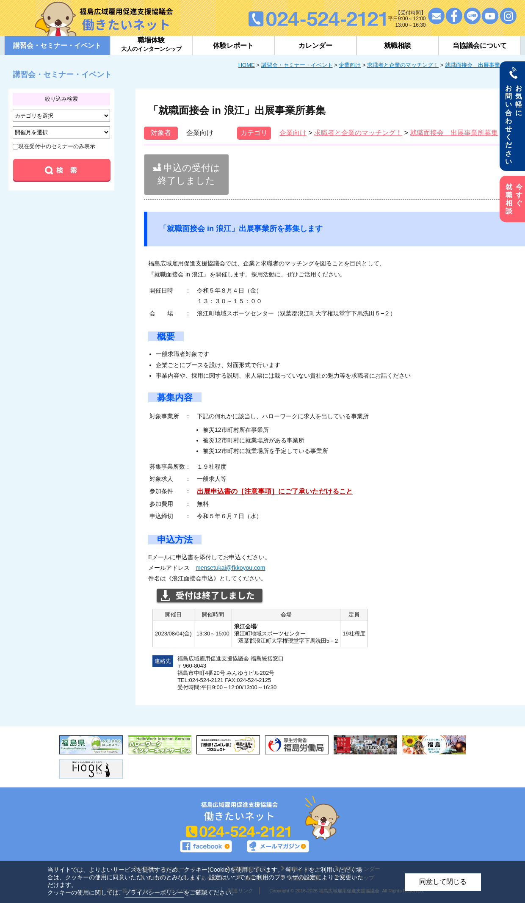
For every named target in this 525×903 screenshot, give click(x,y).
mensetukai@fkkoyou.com (230, 567)
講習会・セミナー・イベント (297, 65)
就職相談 (397, 45)
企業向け (350, 65)
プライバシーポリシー (154, 892)
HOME (246, 65)
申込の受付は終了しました (186, 174)
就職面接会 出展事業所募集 (481, 65)
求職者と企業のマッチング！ (403, 65)
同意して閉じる (443, 881)
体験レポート (233, 45)
